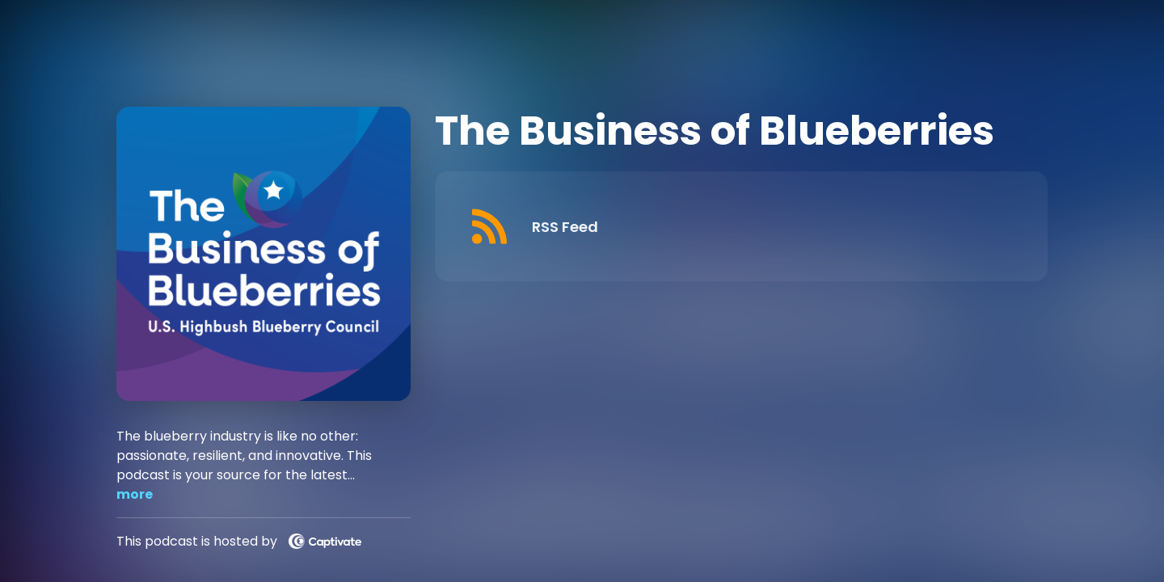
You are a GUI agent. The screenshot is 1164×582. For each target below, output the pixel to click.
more (134, 494)
